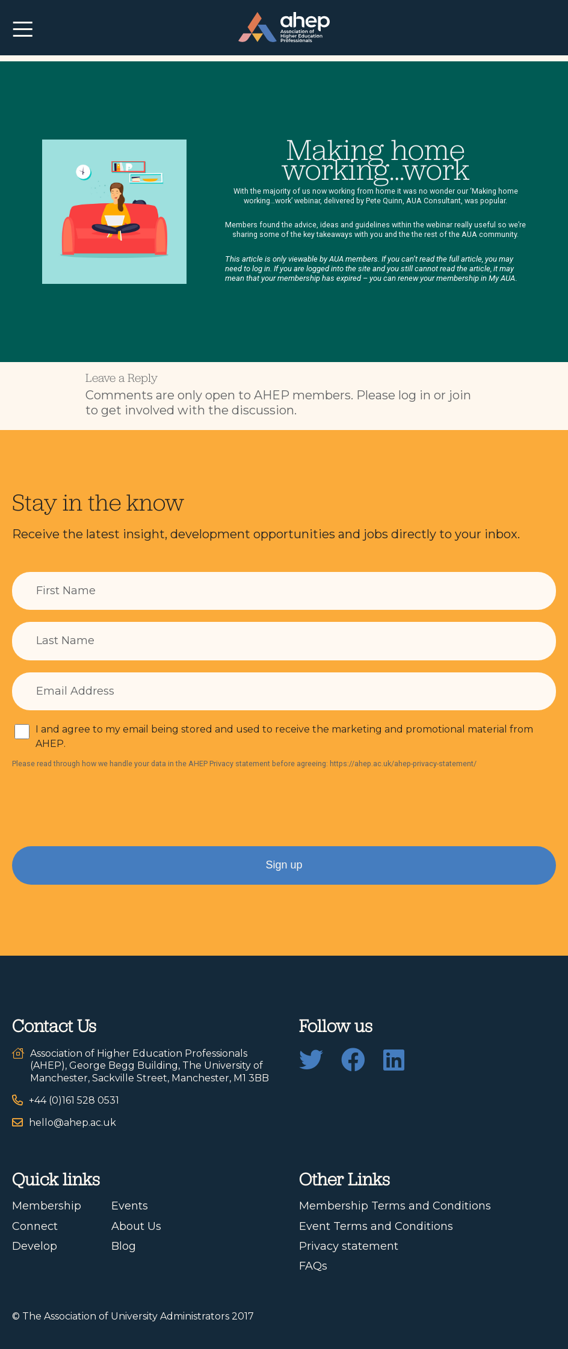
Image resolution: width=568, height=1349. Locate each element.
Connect (35, 1226)
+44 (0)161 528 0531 (74, 1100)
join (460, 395)
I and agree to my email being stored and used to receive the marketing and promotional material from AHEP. (284, 736)
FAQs (313, 1266)
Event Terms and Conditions (376, 1226)
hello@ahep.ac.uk (72, 1122)
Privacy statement (348, 1246)
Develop (34, 1246)
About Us (136, 1226)
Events (129, 1205)
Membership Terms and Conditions (395, 1205)
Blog (123, 1246)
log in (414, 395)
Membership (46, 1205)
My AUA (502, 278)
